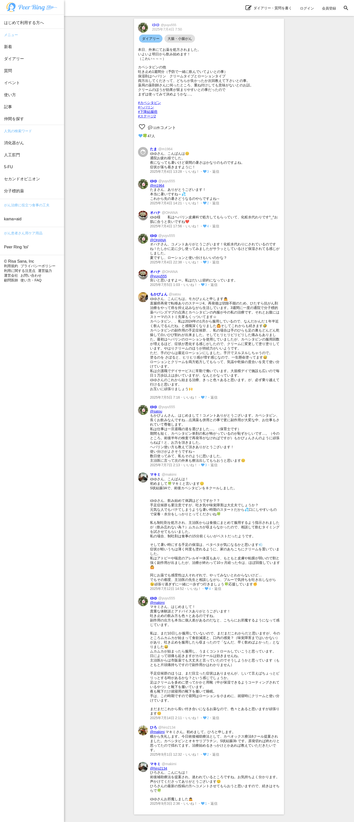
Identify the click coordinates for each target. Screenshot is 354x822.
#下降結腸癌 (148, 112)
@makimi (157, 603)
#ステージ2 (147, 116)
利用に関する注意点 (20, 271)
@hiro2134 (158, 768)
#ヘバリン (146, 107)
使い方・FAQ (31, 280)
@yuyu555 (158, 276)
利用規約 (11, 266)
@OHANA (158, 240)
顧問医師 (11, 280)
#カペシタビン (149, 103)
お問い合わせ (31, 275)
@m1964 (157, 186)
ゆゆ (164, 25)
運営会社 (11, 275)
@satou (156, 411)
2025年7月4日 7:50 (167, 29)
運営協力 (45, 271)
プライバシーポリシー (38, 266)
